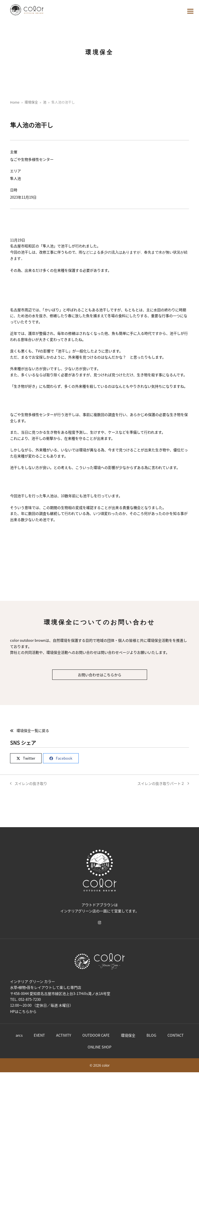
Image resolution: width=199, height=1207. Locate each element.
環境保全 (128, 1035)
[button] (190, 11)
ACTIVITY (63, 1035)
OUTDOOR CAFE (96, 1035)
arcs (19, 1035)
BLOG (151, 1035)
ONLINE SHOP (99, 1047)
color (106, 1065)
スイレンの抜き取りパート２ (163, 783)
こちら (23, 1011)
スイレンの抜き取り (28, 783)
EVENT (39, 1035)
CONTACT (175, 1035)
